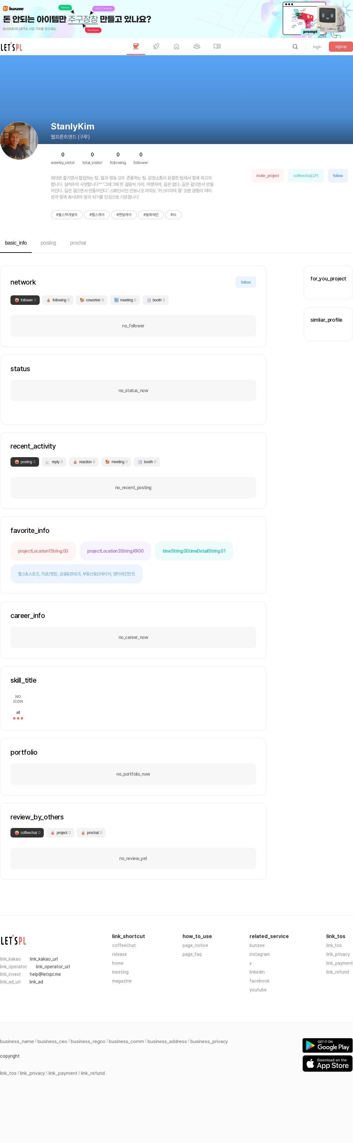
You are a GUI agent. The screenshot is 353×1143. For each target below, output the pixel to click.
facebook (260, 980)
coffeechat (124, 945)
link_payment (339, 963)
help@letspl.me (45, 974)
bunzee (257, 945)
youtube (258, 989)
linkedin (257, 972)
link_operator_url (53, 966)
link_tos (334, 945)
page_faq (192, 954)
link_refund (337, 972)
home (117, 963)
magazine (122, 980)
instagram (260, 954)
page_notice (195, 945)
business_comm (126, 1041)
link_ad (36, 981)
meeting (120, 972)
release (119, 954)
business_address (167, 1041)
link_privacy (338, 954)
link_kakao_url (44, 959)
